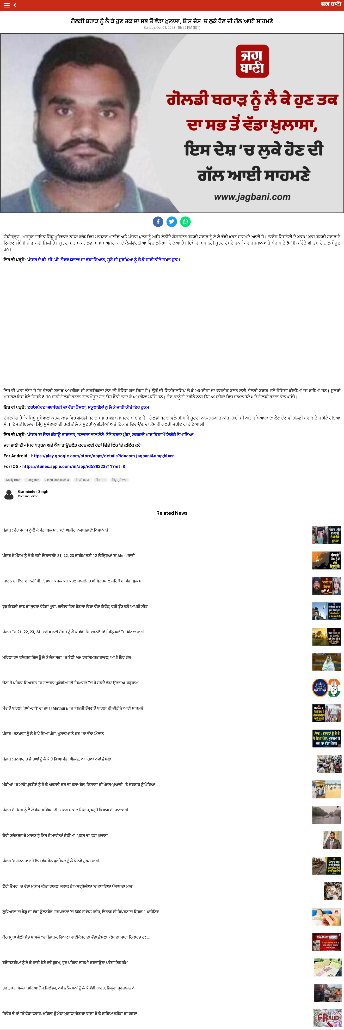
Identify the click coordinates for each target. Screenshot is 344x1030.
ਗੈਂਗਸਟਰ (100, 480)
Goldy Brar (13, 480)
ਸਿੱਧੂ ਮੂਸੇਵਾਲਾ (119, 480)
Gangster (32, 480)
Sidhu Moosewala (57, 480)
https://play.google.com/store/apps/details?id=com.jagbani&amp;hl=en (103, 455)
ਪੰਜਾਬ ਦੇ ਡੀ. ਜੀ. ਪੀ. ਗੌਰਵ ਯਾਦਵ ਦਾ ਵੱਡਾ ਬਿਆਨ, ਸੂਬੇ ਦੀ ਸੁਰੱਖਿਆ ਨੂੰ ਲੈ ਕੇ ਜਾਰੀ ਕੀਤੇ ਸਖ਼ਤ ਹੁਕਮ (103, 259)
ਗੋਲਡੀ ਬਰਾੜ (82, 480)
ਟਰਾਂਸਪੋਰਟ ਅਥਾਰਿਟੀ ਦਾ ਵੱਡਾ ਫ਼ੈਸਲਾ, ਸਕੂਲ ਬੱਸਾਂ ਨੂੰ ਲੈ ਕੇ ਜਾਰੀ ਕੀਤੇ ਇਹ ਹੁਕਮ (88, 407)
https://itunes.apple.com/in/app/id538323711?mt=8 (73, 466)
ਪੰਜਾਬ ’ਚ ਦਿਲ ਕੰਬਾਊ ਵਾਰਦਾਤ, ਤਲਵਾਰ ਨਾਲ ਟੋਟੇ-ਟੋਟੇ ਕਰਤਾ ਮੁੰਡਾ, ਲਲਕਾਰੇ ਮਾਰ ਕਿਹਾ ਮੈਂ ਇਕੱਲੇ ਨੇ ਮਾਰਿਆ (110, 434)
